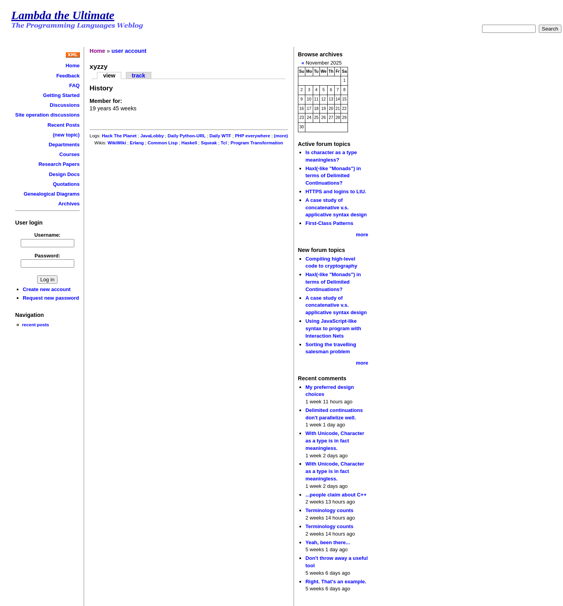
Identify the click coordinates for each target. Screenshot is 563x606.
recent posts (35, 324)
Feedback (68, 76)
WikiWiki (117, 142)
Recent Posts (64, 125)
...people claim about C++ (335, 495)
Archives (69, 204)
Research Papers (59, 164)
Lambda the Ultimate (63, 15)
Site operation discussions (47, 115)
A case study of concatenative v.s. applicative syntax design (336, 207)
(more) (281, 135)
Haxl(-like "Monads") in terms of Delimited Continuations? (333, 175)
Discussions (64, 105)
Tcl (224, 142)
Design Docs (64, 174)
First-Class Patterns (329, 223)
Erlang (137, 142)
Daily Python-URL (187, 135)
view (109, 75)
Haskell (189, 142)
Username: (47, 235)
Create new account (46, 289)
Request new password (51, 298)
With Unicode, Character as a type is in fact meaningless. (334, 440)
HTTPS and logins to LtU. (335, 191)
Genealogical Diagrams (51, 194)
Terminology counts (329, 510)
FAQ (74, 85)
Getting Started (61, 95)
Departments (63, 144)
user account (129, 51)
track (138, 75)
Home (73, 65)
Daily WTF (220, 135)
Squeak (209, 142)
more (362, 234)
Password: (47, 256)
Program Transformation (257, 142)
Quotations (66, 184)
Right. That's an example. (335, 581)
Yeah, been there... (327, 542)
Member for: (106, 101)
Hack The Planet (119, 135)
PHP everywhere (252, 135)
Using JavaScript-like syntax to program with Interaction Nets (333, 328)
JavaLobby (152, 135)
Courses (69, 154)
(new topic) (66, 135)
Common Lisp (162, 142)
